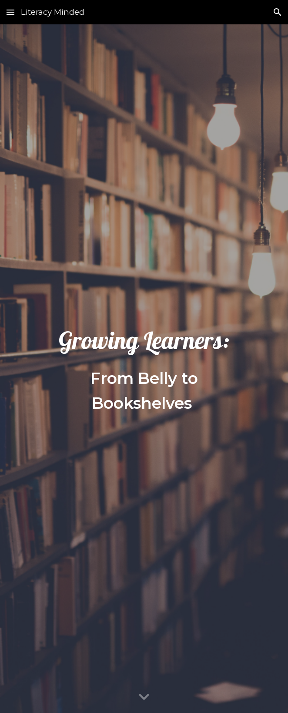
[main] (143, 369)
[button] (10, 12)
